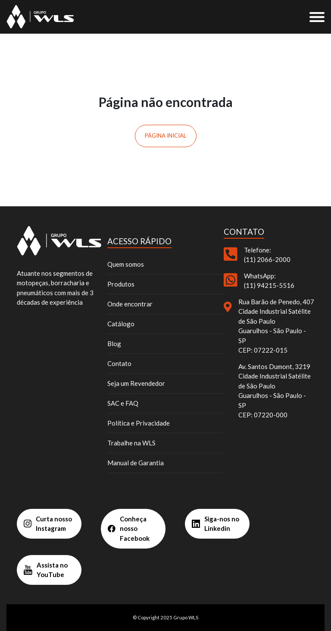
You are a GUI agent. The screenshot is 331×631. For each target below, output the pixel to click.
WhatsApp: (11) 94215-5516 (269, 281)
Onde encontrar (130, 304)
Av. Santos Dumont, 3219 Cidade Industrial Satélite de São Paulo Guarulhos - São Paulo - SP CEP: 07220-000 (274, 391)
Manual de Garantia (135, 463)
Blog (114, 343)
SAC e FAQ (122, 403)
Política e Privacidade (138, 423)
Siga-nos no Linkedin (215, 524)
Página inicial (165, 135)
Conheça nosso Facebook (129, 528)
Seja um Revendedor (136, 383)
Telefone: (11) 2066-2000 (267, 255)
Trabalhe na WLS (131, 443)
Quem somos (125, 264)
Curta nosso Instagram (48, 524)
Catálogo (120, 324)
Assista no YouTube (46, 570)
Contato (119, 363)
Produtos (120, 284)
